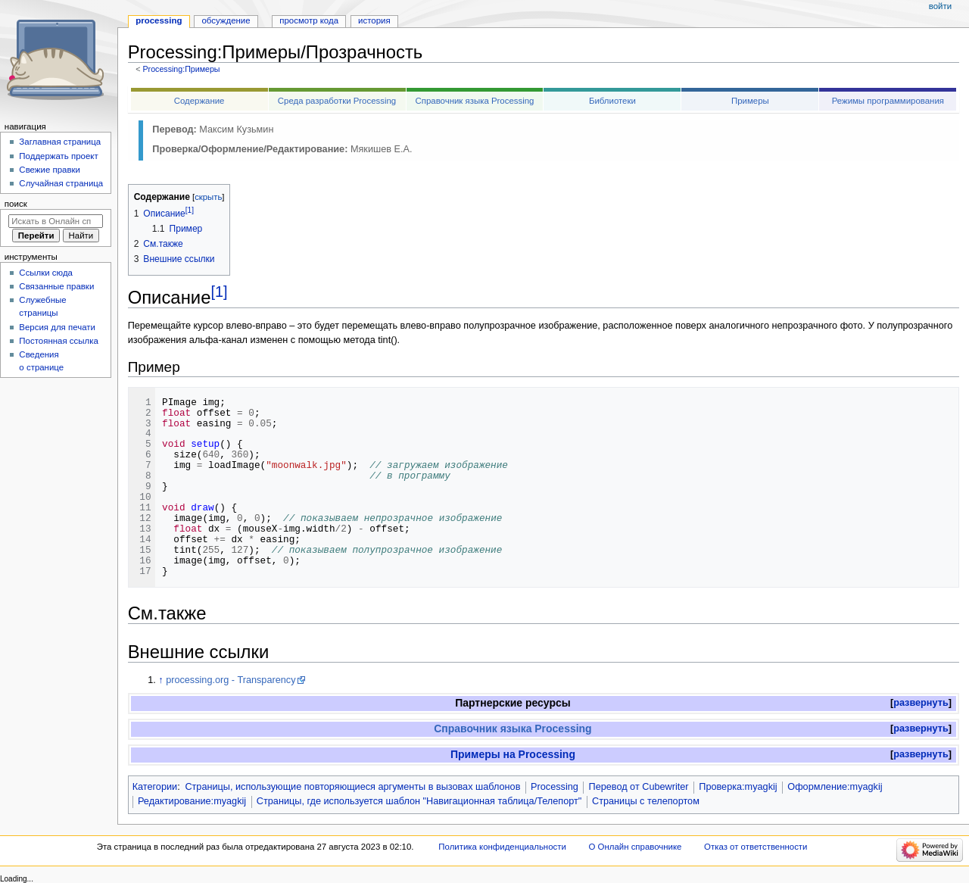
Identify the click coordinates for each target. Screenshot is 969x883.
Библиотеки (612, 100)
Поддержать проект (58, 156)
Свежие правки (49, 169)
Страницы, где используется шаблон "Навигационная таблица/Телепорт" (419, 801)
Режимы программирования (888, 100)
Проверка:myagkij (738, 787)
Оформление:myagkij (834, 787)
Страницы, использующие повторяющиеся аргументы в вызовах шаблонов (352, 787)
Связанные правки (56, 286)
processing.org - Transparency (230, 680)
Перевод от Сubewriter (639, 787)
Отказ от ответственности (755, 846)
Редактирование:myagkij (192, 801)
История (374, 20)
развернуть (921, 702)
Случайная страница (61, 183)
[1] (218, 291)
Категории (155, 787)
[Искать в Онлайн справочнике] (55, 221)
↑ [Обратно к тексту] (160, 680)
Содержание (199, 100)
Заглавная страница (60, 141)
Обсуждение (225, 20)
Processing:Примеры (181, 68)
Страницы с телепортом (645, 801)
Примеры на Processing (512, 754)
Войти (940, 6)
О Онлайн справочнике (635, 846)
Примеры (750, 100)
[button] (921, 703)
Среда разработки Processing (337, 100)
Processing (554, 787)
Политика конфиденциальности (502, 846)
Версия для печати (57, 327)
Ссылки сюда (46, 272)
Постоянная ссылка (58, 340)
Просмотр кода (308, 20)
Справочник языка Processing (475, 100)
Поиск (16, 203)
